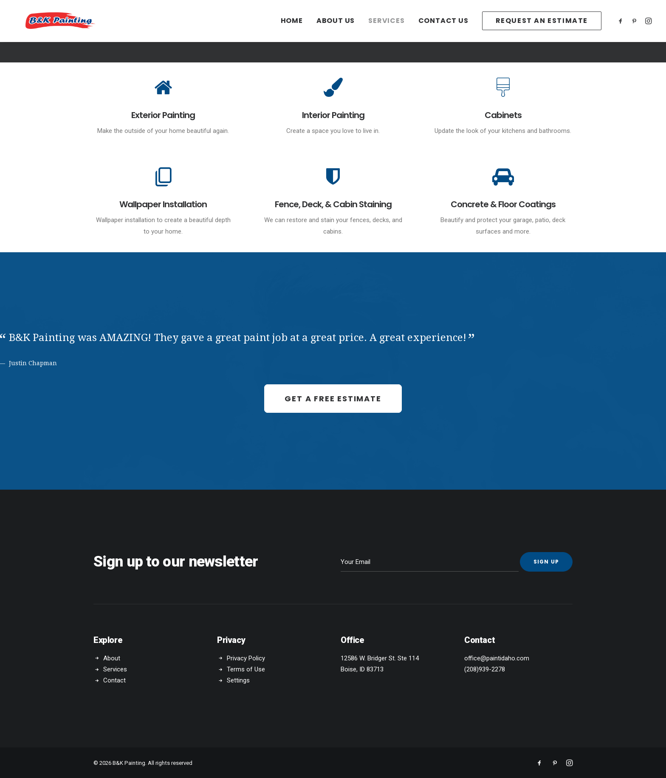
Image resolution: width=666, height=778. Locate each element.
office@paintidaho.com (496, 658)
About (111, 658)
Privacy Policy (246, 658)
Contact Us (443, 31)
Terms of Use (246, 669)
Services (386, 31)
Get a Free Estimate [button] (333, 398)
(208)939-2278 (484, 669)
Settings (238, 680)
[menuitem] (292, 31)
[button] (622, 31)
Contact (114, 680)
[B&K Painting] (82, 31)
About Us (335, 31)
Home (292, 31)
